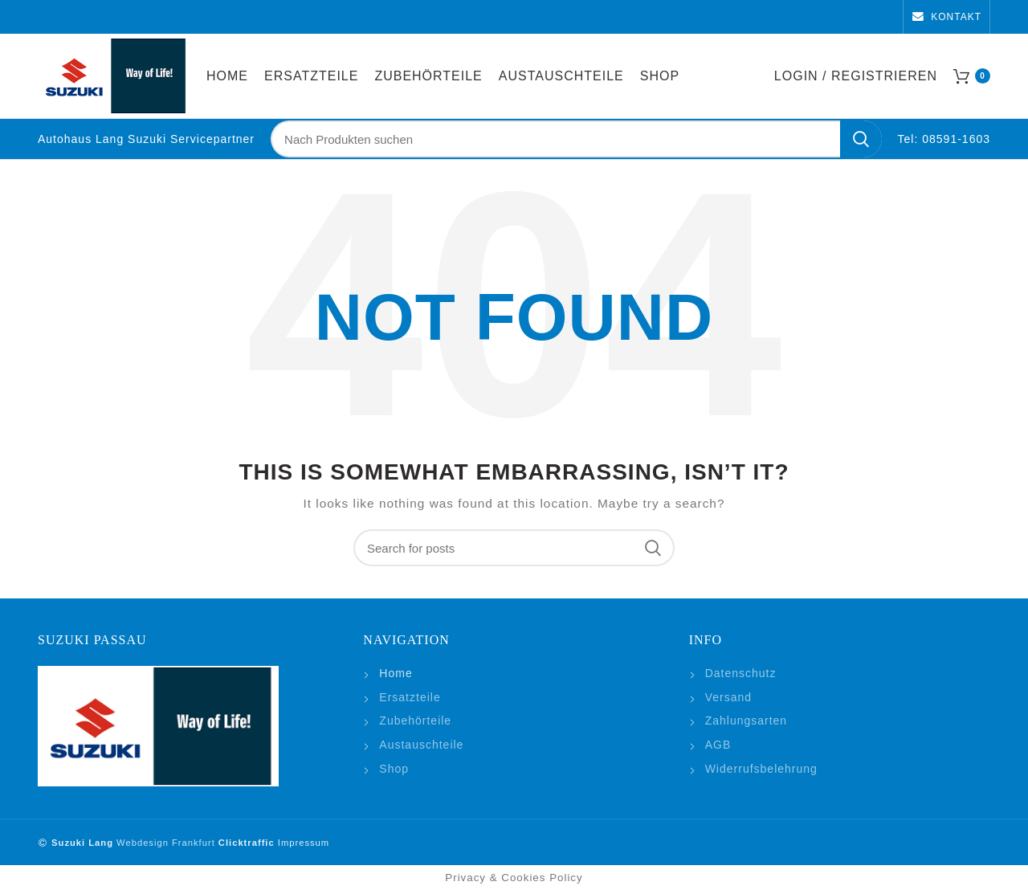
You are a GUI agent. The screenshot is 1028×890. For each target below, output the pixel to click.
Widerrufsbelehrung (761, 768)
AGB (718, 744)
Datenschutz (741, 673)
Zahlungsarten (746, 720)
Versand (728, 697)
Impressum (302, 842)
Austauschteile (421, 744)
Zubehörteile (415, 720)
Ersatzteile (409, 697)
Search (861, 138)
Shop (394, 768)
